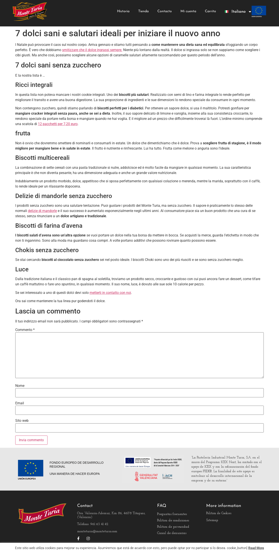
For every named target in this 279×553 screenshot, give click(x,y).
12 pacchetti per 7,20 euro (58, 124)
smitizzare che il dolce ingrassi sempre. (92, 50)
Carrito (210, 11)
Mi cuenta (188, 11)
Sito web (22, 420)
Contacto (164, 11)
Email (19, 403)
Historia (123, 11)
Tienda (143, 11)
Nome (19, 386)
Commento (25, 330)
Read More (256, 548)
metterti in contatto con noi (110, 293)
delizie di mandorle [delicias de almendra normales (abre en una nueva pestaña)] (42, 211)
